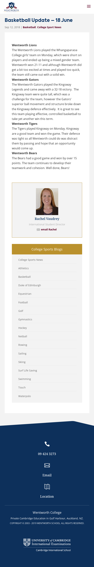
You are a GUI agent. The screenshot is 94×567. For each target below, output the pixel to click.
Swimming (24, 379)
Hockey (22, 328)
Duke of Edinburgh (29, 285)
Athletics (23, 268)
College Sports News (30, 259)
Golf (20, 311)
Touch (22, 387)
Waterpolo (24, 396)
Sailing (22, 353)
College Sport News (49, 27)
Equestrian (24, 293)
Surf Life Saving (27, 370)
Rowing (22, 345)
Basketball (29, 27)
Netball (22, 336)
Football (23, 302)
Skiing (22, 362)
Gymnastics (25, 319)
